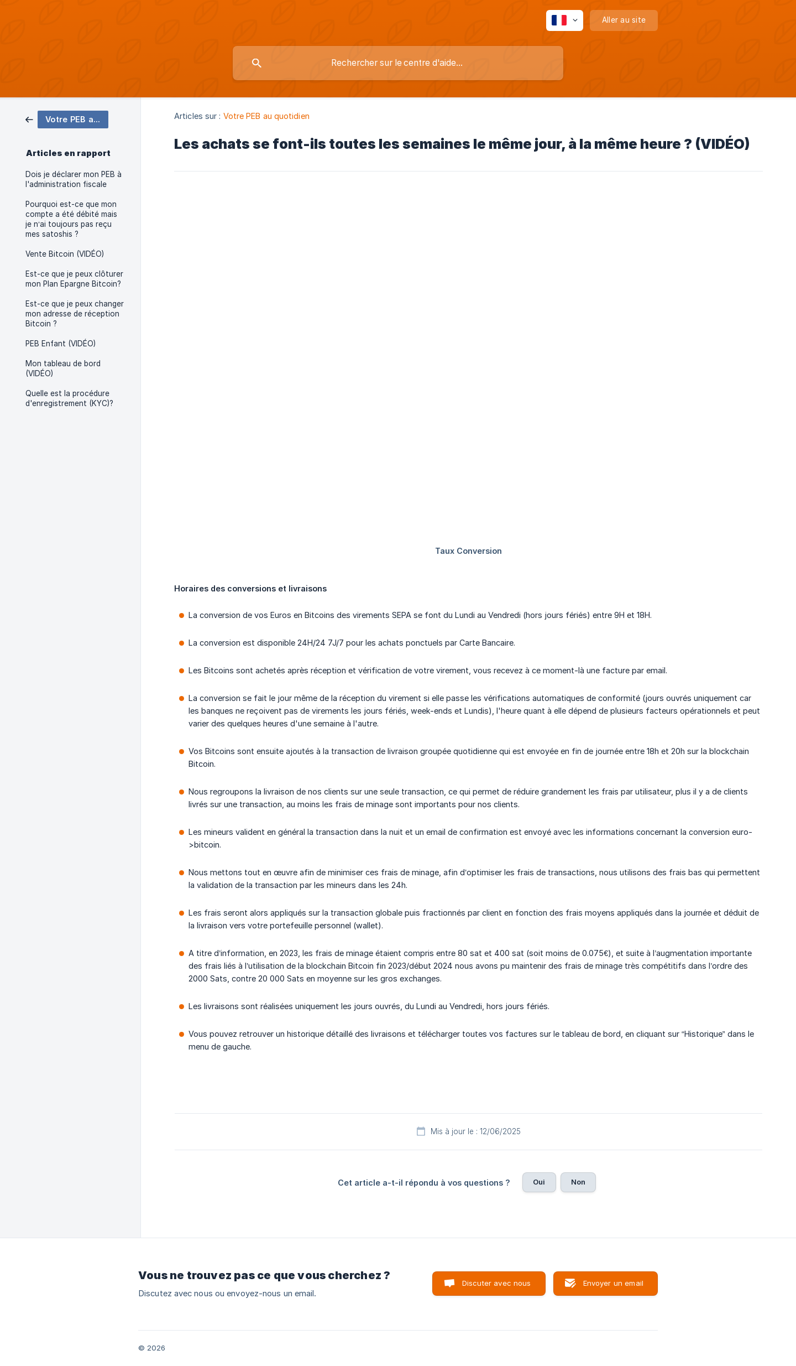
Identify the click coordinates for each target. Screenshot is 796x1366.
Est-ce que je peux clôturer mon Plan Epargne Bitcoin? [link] (74, 278)
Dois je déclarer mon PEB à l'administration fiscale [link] (73, 179)
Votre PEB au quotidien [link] (266, 116)
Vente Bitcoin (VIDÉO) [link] (64, 254)
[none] (564, 20)
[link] (66, 118)
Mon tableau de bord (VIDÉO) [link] (63, 368)
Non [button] (578, 1181)
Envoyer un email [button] (613, 1283)
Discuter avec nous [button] (496, 1283)
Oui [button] (539, 1181)
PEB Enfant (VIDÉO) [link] (60, 343)
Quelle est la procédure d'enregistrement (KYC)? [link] (69, 398)
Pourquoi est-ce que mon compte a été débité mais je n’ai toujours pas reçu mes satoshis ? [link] (71, 219)
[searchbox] (398, 63)
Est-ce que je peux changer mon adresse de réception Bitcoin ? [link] (74, 313)
